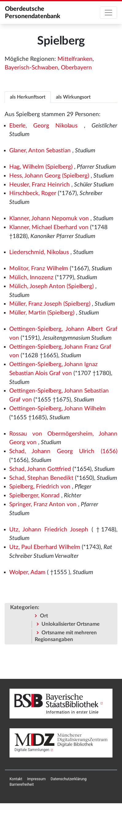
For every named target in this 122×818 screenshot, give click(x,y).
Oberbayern (76, 68)
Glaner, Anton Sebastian (40, 151)
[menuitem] (16, 779)
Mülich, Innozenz (31, 277)
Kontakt (16, 779)
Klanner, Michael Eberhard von (49, 227)
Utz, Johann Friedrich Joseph (49, 530)
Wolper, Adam (27, 572)
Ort (44, 615)
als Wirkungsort (73, 97)
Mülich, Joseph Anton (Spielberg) (51, 286)
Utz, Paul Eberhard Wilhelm (44, 547)
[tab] (28, 97)
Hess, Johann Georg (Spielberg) (49, 176)
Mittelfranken (74, 59)
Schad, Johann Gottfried (40, 469)
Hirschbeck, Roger (32, 193)
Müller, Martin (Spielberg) (41, 313)
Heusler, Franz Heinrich (39, 185)
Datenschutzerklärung (69, 779)
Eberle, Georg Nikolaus (43, 126)
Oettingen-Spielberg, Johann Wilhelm (57, 409)
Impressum (36, 779)
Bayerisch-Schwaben (31, 68)
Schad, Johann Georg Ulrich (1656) (63, 451)
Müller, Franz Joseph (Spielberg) (49, 304)
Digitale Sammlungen (31, 750)
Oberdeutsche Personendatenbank (32, 12)
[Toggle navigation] (108, 12)
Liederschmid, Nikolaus (39, 252)
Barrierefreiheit (22, 784)
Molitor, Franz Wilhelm (38, 269)
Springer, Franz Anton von (43, 504)
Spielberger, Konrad (34, 496)
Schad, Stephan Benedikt (41, 478)
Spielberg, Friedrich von (39, 487)
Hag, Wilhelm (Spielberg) (41, 167)
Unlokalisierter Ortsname (70, 624)
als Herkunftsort (27, 97)
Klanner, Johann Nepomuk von (49, 218)
